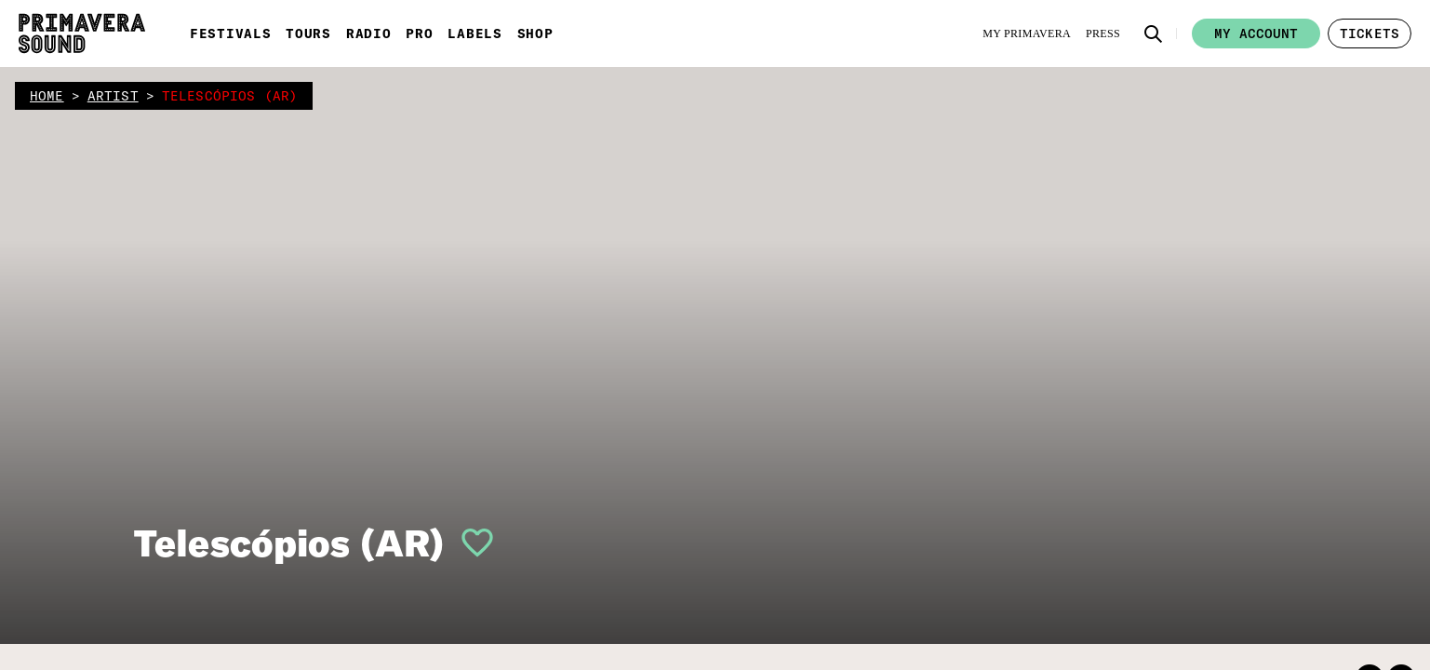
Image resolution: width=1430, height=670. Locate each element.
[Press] (1103, 33)
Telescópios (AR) (289, 542)
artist (113, 95)
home (47, 95)
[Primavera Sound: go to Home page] (82, 33)
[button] (1154, 33)
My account (1256, 33)
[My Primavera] (1026, 33)
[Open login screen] (470, 542)
